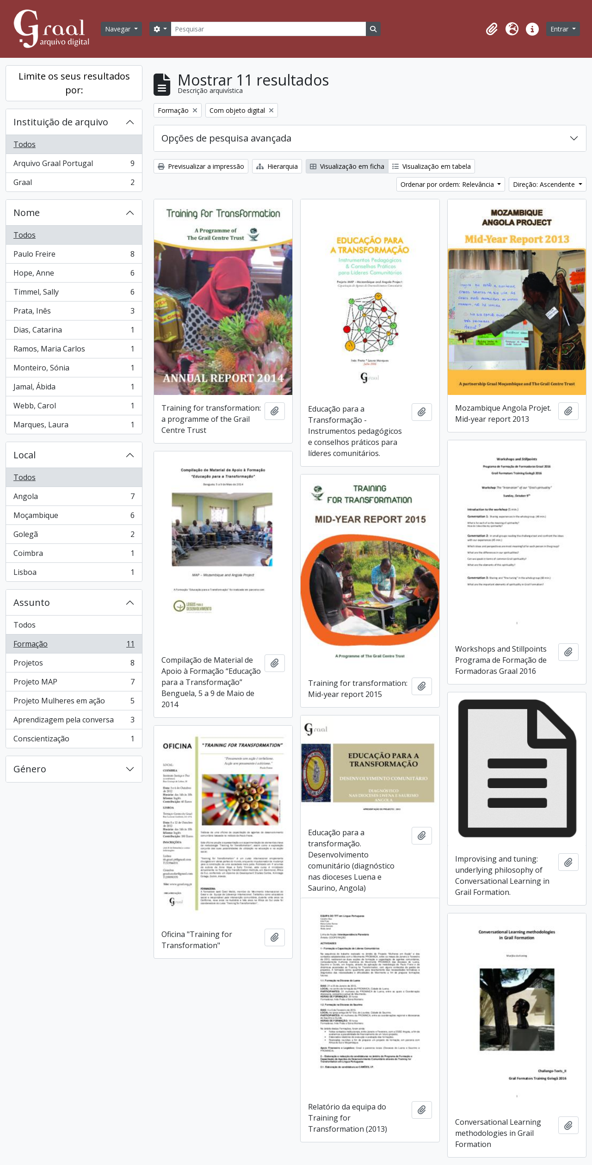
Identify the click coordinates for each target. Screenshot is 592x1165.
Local (24, 455)
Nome (26, 212)
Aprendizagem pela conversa (74, 721)
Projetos (74, 664)
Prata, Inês (74, 313)
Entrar (560, 29)
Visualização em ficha (347, 166)
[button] (491, 29)
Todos (24, 144)
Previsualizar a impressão (201, 166)
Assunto (31, 602)
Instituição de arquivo (60, 122)
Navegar (118, 29)
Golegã (74, 536)
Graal (74, 184)
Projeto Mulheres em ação (74, 702)
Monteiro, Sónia (74, 369)
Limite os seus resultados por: (74, 83)
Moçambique (74, 517)
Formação (74, 645)
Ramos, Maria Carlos (74, 350)
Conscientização (74, 740)
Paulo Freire (74, 256)
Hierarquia (277, 166)
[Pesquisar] (268, 29)
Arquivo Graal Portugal (74, 165)
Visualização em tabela (431, 166)
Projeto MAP (74, 683)
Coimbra (74, 555)
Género (29, 769)
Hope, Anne (74, 275)
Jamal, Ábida (74, 388)
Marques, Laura (74, 426)
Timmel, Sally (74, 294)
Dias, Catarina (74, 331)
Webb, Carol (74, 407)
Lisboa (74, 574)
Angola (74, 498)
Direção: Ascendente (545, 184)
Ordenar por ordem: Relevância (448, 184)
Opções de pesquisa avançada (226, 138)
